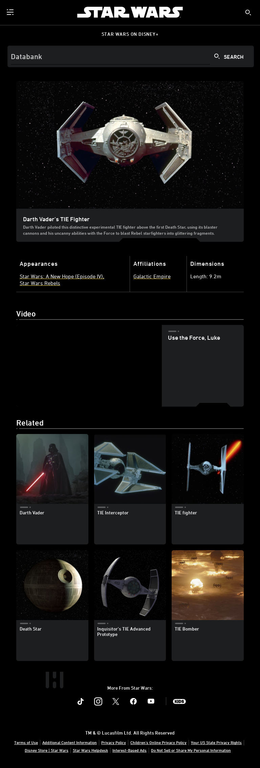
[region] (88, 366)
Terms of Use (26, 742)
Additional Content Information (69, 742)
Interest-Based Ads (129, 750)
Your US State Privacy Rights (216, 742)
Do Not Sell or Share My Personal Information (191, 750)
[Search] (130, 56)
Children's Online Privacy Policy (158, 742)
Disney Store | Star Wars (46, 750)
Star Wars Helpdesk (90, 750)
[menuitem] (11, 12)
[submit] (248, 12)
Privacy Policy (113, 742)
